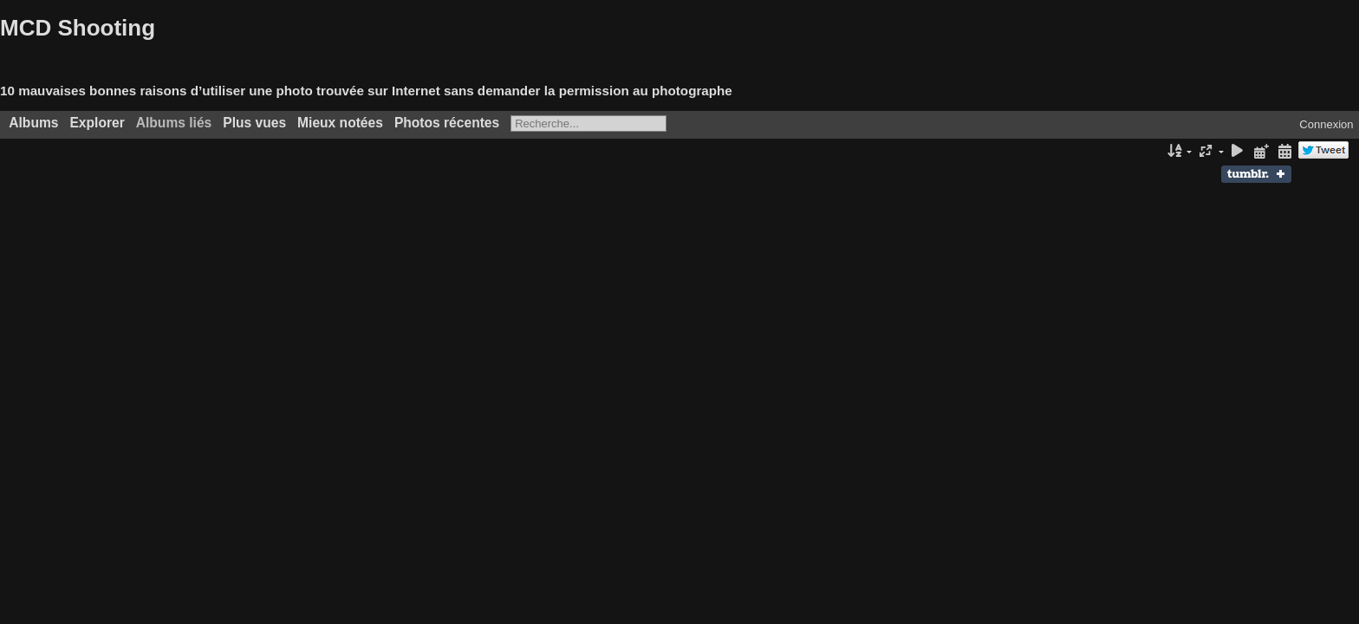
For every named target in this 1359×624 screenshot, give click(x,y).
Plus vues (254, 122)
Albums (33, 122)
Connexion (1326, 124)
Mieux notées (340, 122)
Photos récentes (446, 122)
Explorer (96, 122)
